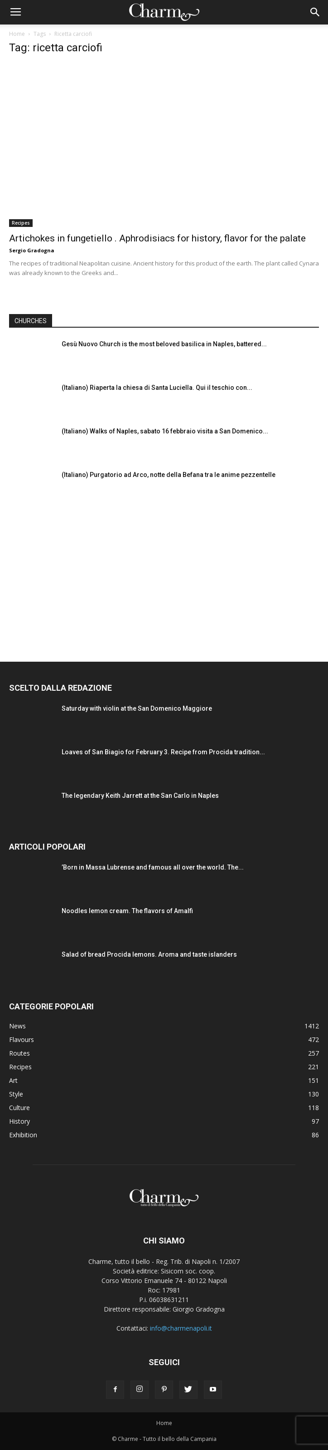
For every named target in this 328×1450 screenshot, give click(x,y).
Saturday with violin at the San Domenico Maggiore (137, 708)
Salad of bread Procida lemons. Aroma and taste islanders (149, 954)
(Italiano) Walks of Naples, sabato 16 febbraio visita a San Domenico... (165, 431)
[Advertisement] (164, 573)
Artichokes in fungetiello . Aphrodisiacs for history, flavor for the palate (157, 238)
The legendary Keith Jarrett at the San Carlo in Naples (140, 795)
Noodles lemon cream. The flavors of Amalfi (127, 910)
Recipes (21, 223)
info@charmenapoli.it (181, 1328)
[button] (315, 12)
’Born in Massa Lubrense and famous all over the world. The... (153, 867)
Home (17, 34)
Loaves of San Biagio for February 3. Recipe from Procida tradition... (163, 752)
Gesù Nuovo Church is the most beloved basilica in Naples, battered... (164, 344)
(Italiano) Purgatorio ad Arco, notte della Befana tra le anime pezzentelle (168, 474)
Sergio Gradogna (31, 250)
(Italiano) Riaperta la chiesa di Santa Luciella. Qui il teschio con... (157, 387)
